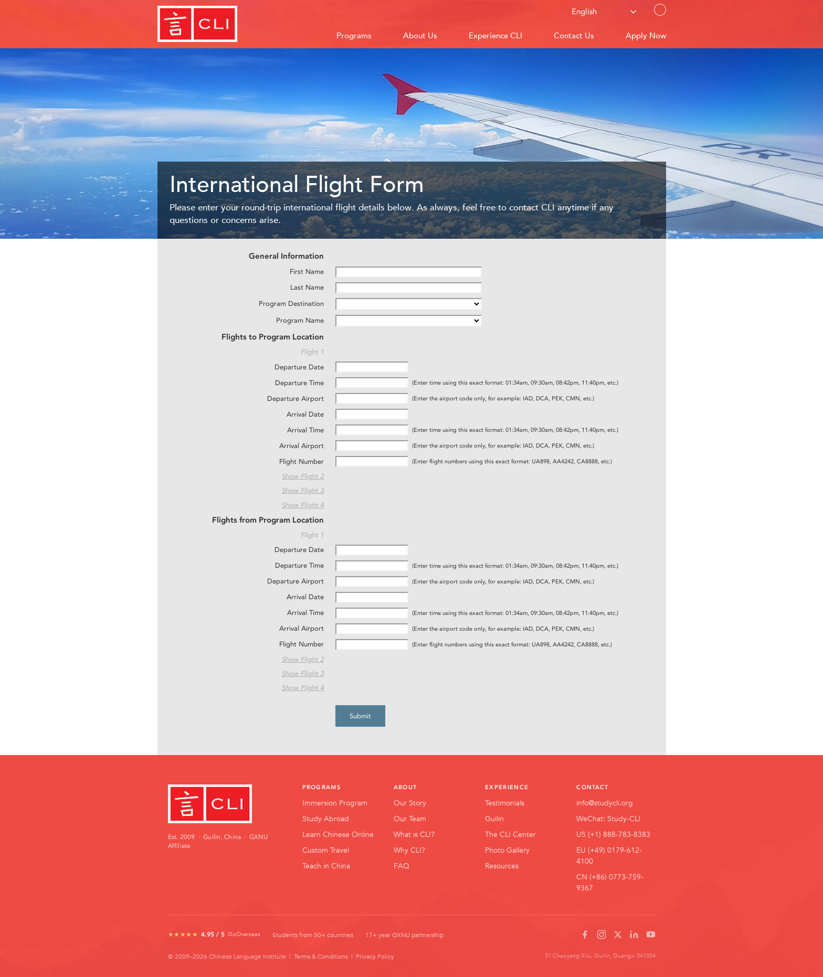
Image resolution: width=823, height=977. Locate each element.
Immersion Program (334, 803)
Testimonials (504, 803)
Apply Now (646, 35)
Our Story (410, 803)
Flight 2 (312, 476)
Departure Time (299, 383)
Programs (354, 35)
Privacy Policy (375, 956)
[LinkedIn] (634, 934)
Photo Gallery (507, 850)
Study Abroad (325, 818)
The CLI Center (510, 834)
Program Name (300, 320)
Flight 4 (312, 505)
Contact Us (660, 14)
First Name (307, 271)
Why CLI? (409, 850)
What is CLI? (414, 834)
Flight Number (301, 461)
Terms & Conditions (321, 956)
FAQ (401, 865)
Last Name (307, 287)
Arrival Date (305, 414)
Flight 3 (312, 490)
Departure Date (299, 367)
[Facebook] (584, 934)
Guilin (494, 818)
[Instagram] (601, 934)
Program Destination (291, 303)
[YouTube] (651, 934)
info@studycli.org (604, 803)
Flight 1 (312, 352)
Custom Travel (325, 850)
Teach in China (326, 865)
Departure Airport (295, 398)
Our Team (410, 818)
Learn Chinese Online (338, 834)
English (584, 11)
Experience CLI (495, 35)
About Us (420, 35)
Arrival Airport (301, 446)
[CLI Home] (220, 803)
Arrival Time (305, 430)
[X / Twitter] (618, 934)
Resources (502, 865)
